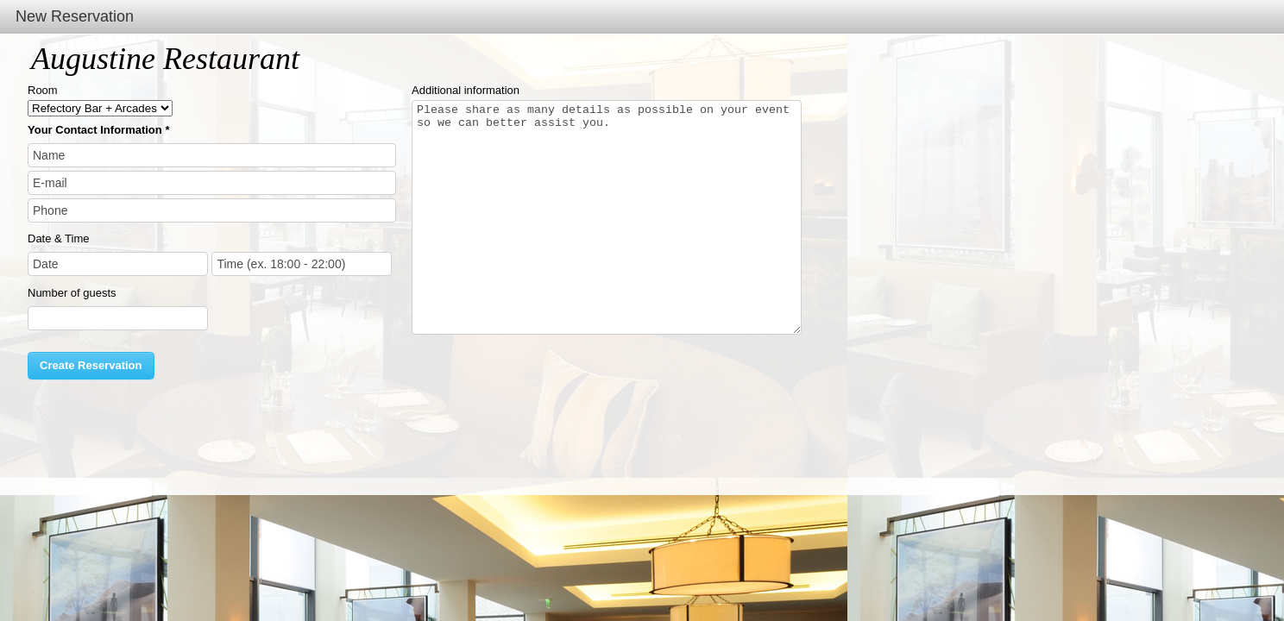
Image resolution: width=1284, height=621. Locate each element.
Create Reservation (91, 365)
